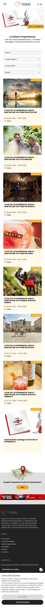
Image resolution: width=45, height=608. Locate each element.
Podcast (4, 549)
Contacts (4, 552)
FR (41, 4)
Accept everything (22, 602)
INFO (22, 487)
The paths (5, 547)
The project (5, 539)
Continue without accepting (11, 575)
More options (22, 597)
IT (38, 4)
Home (30, 26)
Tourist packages (7, 541)
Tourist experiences (8, 544)
